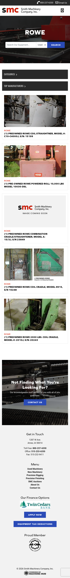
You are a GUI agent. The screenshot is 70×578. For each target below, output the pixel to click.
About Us (35, 484)
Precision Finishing (35, 478)
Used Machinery (35, 469)
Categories (11, 74)
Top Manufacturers (15, 86)
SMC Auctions (35, 481)
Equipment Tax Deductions (35, 524)
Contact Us (35, 402)
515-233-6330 (38, 451)
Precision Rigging (35, 475)
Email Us (61, 2)
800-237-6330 (45, 2)
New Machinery (35, 472)
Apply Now (35, 515)
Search (56, 45)
